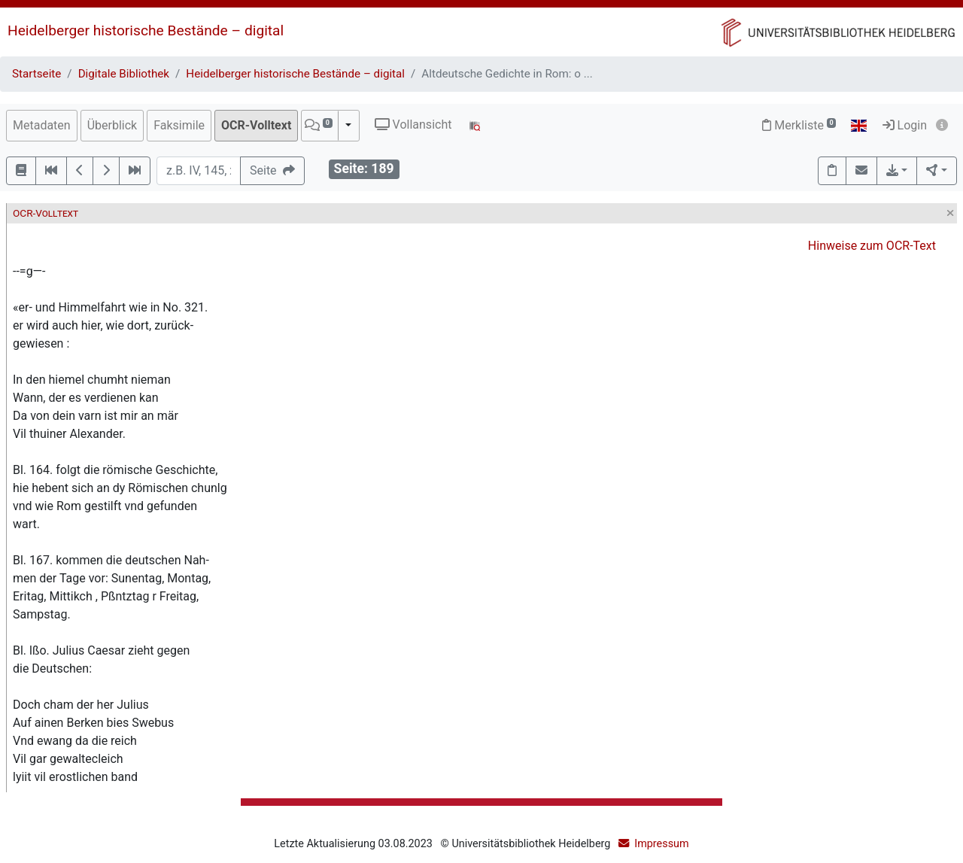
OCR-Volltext (256, 125)
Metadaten (42, 125)
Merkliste (799, 125)
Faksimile (179, 125)
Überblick (112, 125)
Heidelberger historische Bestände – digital (146, 30)
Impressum (661, 843)
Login (904, 125)
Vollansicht (413, 124)
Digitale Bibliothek (123, 74)
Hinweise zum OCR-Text (872, 246)
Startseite (36, 74)
